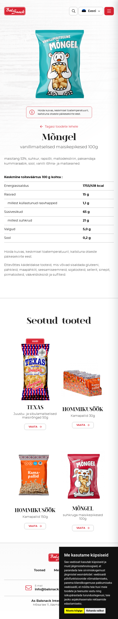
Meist (58, 570)
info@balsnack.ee (49, 589)
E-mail (39, 586)
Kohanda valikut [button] (95, 610)
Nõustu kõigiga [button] (74, 610)
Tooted (39, 570)
